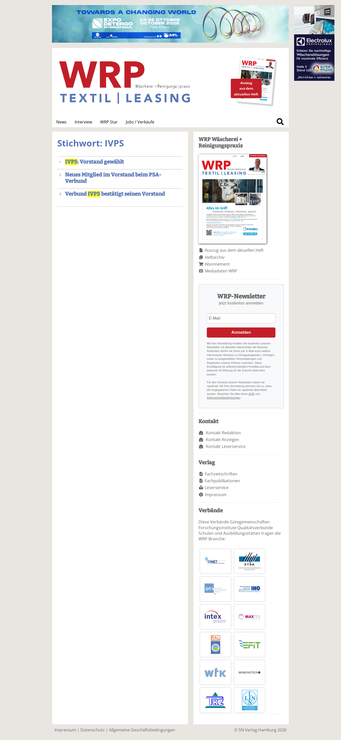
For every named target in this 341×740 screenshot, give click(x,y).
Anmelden (241, 332)
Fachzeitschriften (221, 474)
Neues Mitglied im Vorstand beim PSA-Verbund (113, 178)
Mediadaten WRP (221, 271)
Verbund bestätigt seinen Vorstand (115, 194)
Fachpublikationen (222, 480)
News (61, 122)
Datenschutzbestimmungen (223, 397)
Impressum (215, 494)
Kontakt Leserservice (225, 446)
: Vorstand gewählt (94, 162)
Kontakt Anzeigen (222, 439)
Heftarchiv (214, 257)
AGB (251, 393)
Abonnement (217, 264)
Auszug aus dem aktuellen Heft (234, 250)
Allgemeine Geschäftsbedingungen (142, 730)
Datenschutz (92, 730)
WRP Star (109, 122)
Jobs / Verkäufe (140, 122)
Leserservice (217, 487)
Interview (83, 122)
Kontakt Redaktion (223, 433)
